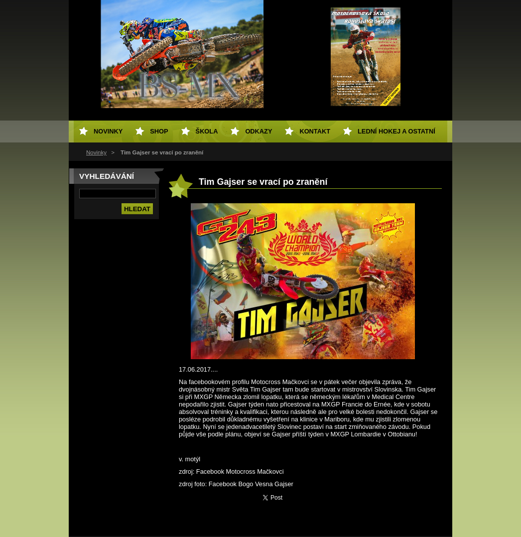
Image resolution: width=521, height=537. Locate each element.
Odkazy (258, 131)
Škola (207, 131)
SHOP (159, 131)
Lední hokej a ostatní (396, 131)
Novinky (96, 152)
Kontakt (314, 131)
